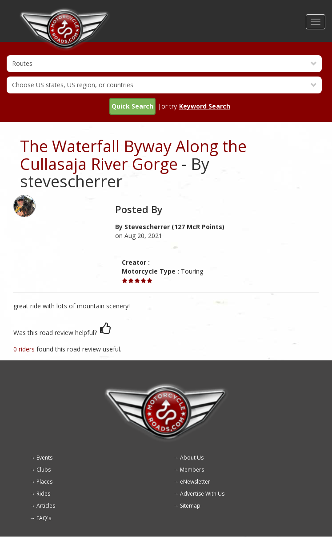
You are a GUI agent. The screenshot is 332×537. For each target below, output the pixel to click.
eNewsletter (195, 481)
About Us (192, 457)
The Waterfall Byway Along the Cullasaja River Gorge (133, 155)
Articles (45, 505)
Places (44, 481)
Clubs (43, 469)
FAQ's (43, 518)
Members (192, 469)
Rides (43, 493)
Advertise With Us (202, 493)
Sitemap (190, 505)
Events (44, 457)
